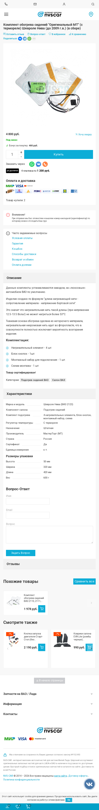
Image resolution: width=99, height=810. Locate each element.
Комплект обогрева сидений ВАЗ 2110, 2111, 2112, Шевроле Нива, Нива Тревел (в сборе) (81, 598)
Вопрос (10, 524)
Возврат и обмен (23, 259)
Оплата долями (21, 264)
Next (91, 612)
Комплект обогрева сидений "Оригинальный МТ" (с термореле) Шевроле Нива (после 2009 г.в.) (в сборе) (34, 598)
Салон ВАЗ (58, 380)
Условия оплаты (22, 238)
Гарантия (17, 243)
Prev (7, 612)
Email (9, 510)
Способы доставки (24, 254)
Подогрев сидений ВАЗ (34, 380)
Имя (8, 495)
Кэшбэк (17, 248)
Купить (59, 154)
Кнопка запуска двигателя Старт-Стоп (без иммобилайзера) (33, 654)
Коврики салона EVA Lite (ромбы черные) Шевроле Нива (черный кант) (82, 654)
